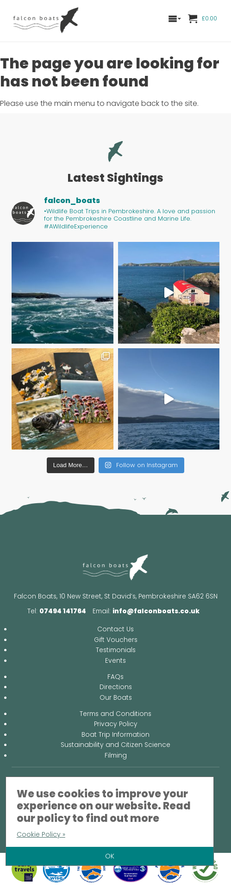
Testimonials (116, 650)
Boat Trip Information (115, 734)
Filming (116, 755)
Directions (116, 687)
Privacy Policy (115, 724)
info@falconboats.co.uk (156, 611)
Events (115, 660)
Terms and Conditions (115, 713)
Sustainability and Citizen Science (115, 744)
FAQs (115, 676)
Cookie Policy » (41, 834)
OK (109, 856)
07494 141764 (62, 611)
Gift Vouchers (115, 639)
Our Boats (116, 697)
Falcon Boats (46, 21)
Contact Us (115, 629)
